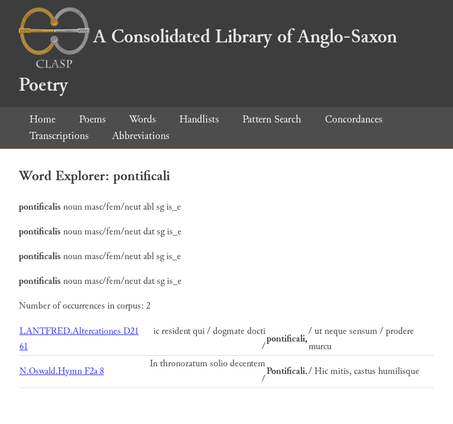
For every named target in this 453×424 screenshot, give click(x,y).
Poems (92, 119)
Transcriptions (58, 135)
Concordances (353, 119)
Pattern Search (271, 119)
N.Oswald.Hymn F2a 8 (61, 371)
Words (142, 119)
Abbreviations (140, 135)
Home (42, 119)
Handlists (199, 119)
